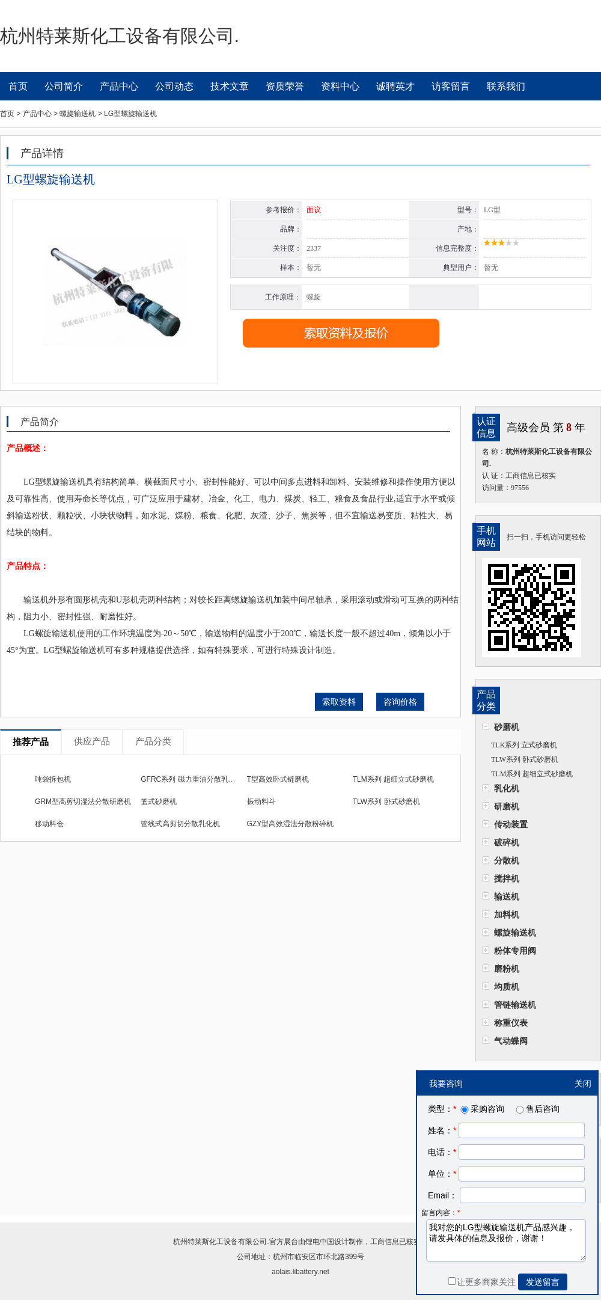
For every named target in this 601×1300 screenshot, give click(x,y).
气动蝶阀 (511, 1041)
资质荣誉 (285, 86)
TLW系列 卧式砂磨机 (524, 759)
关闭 (583, 1083)
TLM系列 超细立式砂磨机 (532, 774)
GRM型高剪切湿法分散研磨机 (83, 801)
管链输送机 (515, 1005)
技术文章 (229, 86)
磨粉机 (506, 968)
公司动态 (174, 86)
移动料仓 (49, 824)
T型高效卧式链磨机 (278, 779)
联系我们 (506, 86)
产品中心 (119, 86)
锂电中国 (319, 1241)
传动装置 (511, 824)
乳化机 (506, 788)
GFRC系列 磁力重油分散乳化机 (191, 779)
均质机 (506, 987)
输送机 (506, 896)
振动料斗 (261, 801)
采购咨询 (481, 1109)
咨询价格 (400, 702)
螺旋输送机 (515, 932)
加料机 (506, 914)
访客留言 (451, 86)
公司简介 (63, 86)
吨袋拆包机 (53, 779)
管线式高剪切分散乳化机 (180, 824)
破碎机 (506, 842)
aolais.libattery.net (300, 1272)
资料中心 (340, 86)
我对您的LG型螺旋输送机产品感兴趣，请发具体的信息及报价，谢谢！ (506, 1240)
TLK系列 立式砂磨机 (524, 745)
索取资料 (339, 702)
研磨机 (506, 806)
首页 (18, 86)
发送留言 (543, 1282)
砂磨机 (506, 727)
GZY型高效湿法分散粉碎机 (290, 824)
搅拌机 (506, 878)
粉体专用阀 (515, 950)
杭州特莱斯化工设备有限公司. (221, 1241)
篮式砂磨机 (159, 801)
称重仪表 (511, 1023)
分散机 (506, 860)
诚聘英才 (395, 86)
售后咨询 (537, 1109)
